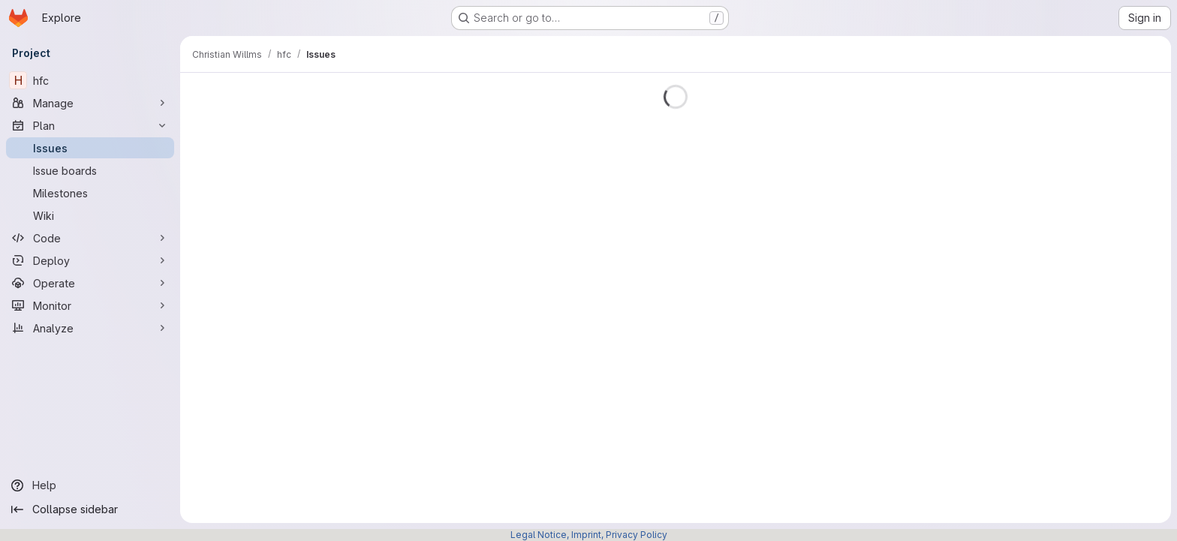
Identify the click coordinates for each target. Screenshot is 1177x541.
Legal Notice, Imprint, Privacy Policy (588, 534)
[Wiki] (90, 215)
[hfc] (90, 80)
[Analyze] (90, 327)
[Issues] (90, 147)
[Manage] (90, 102)
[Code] (90, 237)
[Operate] (90, 282)
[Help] (90, 485)
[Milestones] (90, 192)
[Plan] (90, 125)
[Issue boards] (90, 170)
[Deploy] (90, 260)
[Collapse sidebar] (90, 509)
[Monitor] (90, 305)
